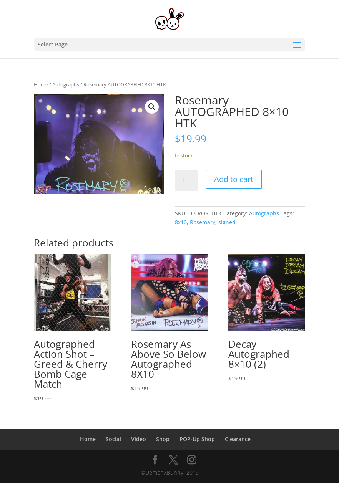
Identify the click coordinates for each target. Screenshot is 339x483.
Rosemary (202, 222)
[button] (152, 107)
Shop (163, 439)
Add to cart (233, 179)
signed (227, 222)
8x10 (181, 222)
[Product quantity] (186, 180)
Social (113, 439)
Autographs (65, 84)
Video (138, 439)
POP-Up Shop (197, 439)
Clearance (238, 439)
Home (41, 84)
